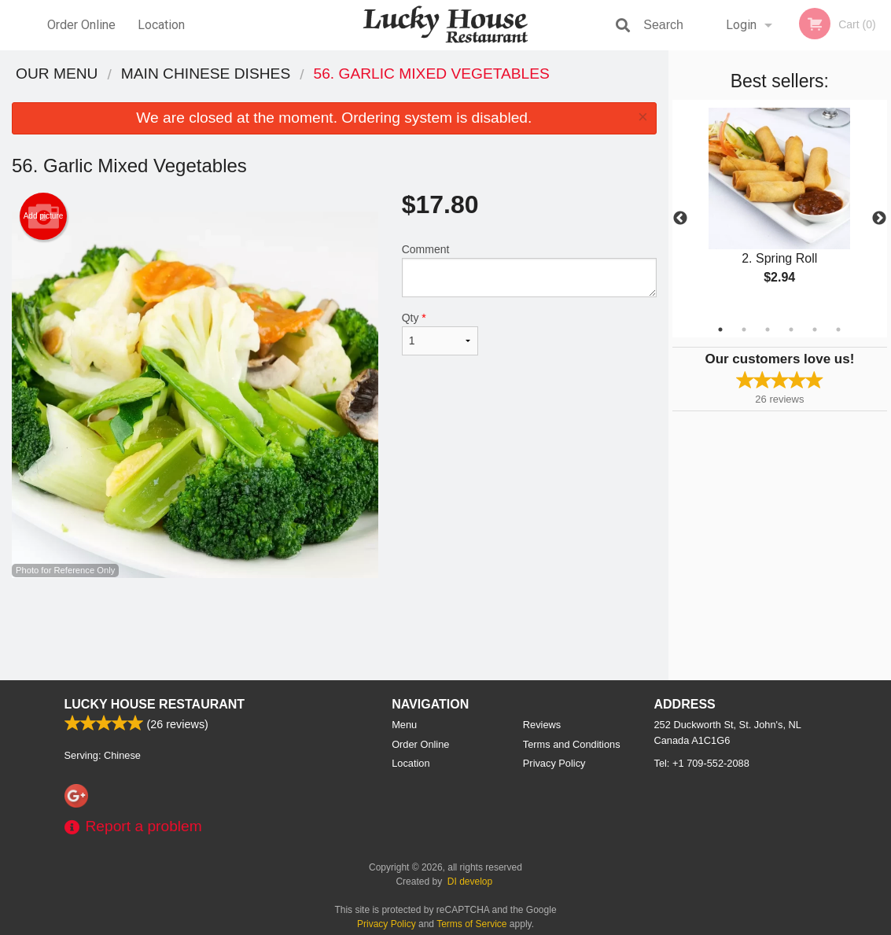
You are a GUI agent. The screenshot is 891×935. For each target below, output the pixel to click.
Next (879, 218)
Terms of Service (471, 923)
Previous (680, 218)
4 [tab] (791, 329)
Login (741, 24)
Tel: (701, 763)
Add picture (44, 216)
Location (161, 24)
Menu (404, 725)
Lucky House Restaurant (154, 704)
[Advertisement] (334, 629)
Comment (529, 270)
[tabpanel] (779, 209)
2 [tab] (744, 329)
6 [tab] (838, 329)
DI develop (469, 881)
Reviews (542, 725)
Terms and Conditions (571, 744)
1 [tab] (720, 329)
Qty (440, 333)
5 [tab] (815, 329)
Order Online (81, 24)
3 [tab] (767, 329)
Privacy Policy (554, 763)
